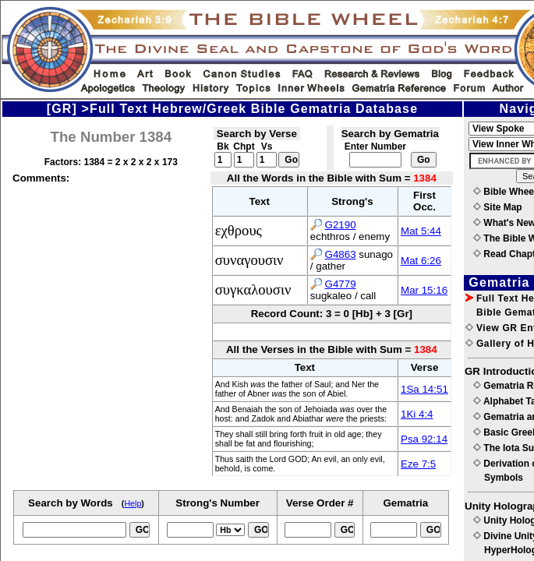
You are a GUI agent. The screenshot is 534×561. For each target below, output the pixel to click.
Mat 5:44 (421, 231)
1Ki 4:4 (417, 414)
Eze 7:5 (418, 464)
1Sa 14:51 (424, 389)
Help (132, 503)
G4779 (340, 284)
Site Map (497, 207)
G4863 (340, 254)
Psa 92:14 (424, 439)
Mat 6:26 (421, 260)
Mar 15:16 (424, 290)
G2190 (340, 225)
